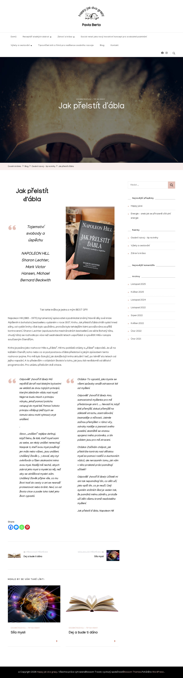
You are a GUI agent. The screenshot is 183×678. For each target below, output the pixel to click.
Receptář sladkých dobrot (36, 37)
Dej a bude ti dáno (83, 633)
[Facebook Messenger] (16, 527)
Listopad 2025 (138, 284)
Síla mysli (18, 633)
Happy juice (136, 206)
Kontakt (115, 45)
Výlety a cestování (20, 45)
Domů (13, 37)
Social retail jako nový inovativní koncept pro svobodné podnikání (114, 37)
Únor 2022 (136, 331)
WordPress (158, 672)
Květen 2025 (137, 292)
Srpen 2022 (137, 315)
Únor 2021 (136, 339)
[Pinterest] (27, 527)
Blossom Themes (132, 672)
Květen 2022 (137, 323)
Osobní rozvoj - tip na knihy (90, 99)
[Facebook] (10, 527)
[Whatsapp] (21, 527)
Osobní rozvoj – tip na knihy (144, 238)
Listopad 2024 (138, 300)
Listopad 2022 (138, 307)
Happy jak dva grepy (47, 672)
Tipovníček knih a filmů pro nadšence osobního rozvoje (66, 45)
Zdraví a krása (65, 37)
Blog (102, 45)
